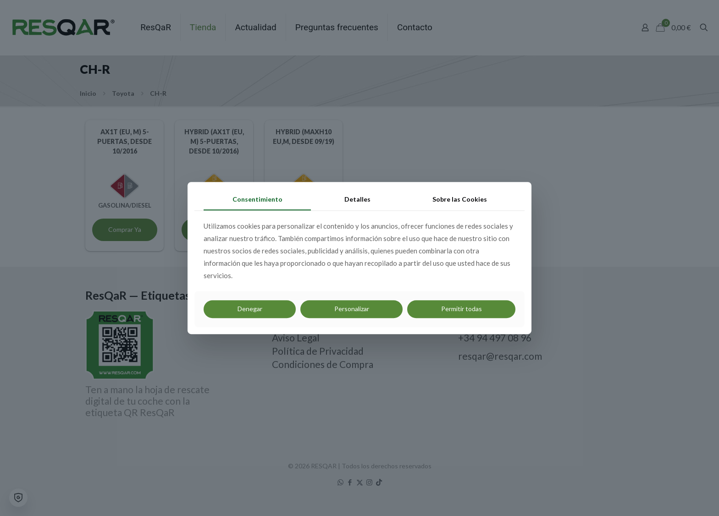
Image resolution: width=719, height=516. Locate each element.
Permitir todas (461, 309)
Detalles (357, 199)
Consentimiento (257, 199)
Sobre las (459, 199)
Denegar (250, 309)
